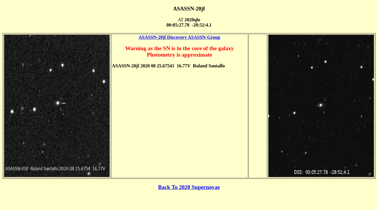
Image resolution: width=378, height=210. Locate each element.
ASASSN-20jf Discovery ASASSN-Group (179, 37)
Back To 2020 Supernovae (189, 187)
